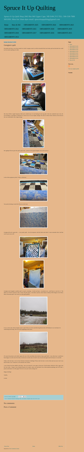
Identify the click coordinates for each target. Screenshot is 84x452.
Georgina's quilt (30, 398)
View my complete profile (73, 68)
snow (39, 398)
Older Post (60, 446)
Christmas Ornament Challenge (13, 398)
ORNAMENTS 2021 (29, 29)
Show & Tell (16, 25)
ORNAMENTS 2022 (11, 29)
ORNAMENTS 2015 (65, 33)
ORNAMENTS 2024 (49, 25)
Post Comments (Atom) (14, 448)
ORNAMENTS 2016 (47, 33)
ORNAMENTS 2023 (66, 25)
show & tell (35, 398)
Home (6, 25)
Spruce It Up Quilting (29, 8)
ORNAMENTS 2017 (29, 33)
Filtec (20, 398)
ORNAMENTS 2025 (31, 25)
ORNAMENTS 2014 (11, 37)
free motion (24, 398)
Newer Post (6, 446)
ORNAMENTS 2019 (65, 29)
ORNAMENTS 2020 (47, 29)
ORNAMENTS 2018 (11, 33)
